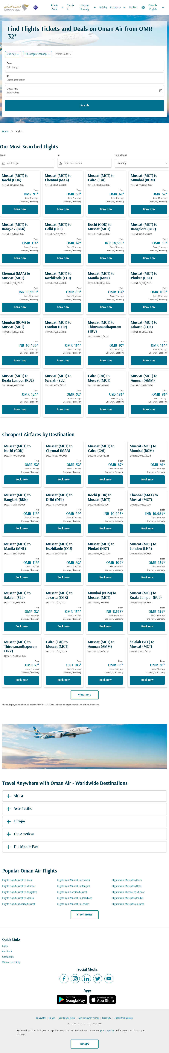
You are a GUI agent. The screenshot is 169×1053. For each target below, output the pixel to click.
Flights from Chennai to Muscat (128, 892)
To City (52, 1018)
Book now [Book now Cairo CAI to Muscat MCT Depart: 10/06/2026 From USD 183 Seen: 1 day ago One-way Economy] (106, 409)
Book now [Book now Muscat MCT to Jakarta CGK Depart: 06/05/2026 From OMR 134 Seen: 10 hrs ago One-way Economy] (149, 360)
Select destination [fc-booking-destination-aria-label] (16, 80)
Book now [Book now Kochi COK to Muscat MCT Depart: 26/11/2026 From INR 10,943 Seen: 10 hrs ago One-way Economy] (105, 528)
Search (84, 105)
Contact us (8, 957)
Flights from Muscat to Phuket (127, 898)
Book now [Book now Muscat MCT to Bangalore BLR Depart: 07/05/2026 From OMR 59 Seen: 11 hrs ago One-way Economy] (149, 258)
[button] (37, 54)
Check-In (70, 7)
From (9, 63)
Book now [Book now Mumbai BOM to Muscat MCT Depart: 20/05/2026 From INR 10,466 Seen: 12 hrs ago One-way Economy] (20, 360)
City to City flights (67, 1018)
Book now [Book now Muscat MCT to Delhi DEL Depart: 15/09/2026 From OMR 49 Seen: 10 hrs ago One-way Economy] (63, 528)
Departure (12, 88)
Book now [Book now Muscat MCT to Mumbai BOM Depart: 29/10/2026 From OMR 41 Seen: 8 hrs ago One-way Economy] (147, 479)
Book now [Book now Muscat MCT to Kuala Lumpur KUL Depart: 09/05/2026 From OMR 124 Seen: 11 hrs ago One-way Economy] (20, 409)
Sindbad (133, 7)
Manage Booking (89, 7)
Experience (118, 7)
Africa (14, 796)
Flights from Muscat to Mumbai (18, 886)
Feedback (7, 951)
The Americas (19, 834)
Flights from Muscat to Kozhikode (74, 898)
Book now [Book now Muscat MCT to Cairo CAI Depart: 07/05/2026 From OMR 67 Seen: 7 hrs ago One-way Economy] (106, 209)
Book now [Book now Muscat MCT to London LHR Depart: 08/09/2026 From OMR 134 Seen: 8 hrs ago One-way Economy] (147, 577)
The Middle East (22, 846)
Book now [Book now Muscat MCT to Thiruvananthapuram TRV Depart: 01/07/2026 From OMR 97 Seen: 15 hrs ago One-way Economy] (106, 360)
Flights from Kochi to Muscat (72, 892)
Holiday (103, 7)
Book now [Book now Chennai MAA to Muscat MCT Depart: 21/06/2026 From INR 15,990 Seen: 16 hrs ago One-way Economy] (20, 307)
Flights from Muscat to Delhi (126, 886)
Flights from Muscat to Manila (18, 898)
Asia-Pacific (18, 808)
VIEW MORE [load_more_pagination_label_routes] (84, 914)
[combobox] (30, 163)
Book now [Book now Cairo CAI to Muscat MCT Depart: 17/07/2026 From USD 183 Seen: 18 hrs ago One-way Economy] (63, 680)
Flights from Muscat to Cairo (127, 880)
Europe (15, 821)
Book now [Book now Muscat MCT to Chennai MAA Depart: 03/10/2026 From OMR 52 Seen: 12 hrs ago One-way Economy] (63, 479)
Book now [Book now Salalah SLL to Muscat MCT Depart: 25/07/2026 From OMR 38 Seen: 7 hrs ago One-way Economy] (147, 680)
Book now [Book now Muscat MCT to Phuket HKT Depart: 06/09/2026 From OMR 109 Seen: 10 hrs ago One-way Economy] (105, 577)
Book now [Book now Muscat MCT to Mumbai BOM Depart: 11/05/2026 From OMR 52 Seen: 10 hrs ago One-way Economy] (149, 209)
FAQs (5, 946)
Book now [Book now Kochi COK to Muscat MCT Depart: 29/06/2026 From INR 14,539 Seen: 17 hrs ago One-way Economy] (106, 258)
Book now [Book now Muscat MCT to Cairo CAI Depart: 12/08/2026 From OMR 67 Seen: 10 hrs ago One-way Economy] (105, 479)
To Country (41, 1018)
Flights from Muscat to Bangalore (19, 892)
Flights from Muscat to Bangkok (73, 886)
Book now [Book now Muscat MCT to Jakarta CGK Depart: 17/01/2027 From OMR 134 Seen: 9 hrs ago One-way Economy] (63, 626)
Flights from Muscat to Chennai (73, 880)
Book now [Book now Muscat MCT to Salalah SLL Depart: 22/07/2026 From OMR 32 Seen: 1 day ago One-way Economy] (22, 626)
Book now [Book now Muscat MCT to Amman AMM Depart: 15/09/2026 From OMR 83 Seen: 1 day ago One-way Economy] (105, 680)
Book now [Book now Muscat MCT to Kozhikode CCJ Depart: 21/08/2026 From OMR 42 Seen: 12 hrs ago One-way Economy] (63, 577)
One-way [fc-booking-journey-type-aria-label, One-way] (11, 54)
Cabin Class (121, 155)
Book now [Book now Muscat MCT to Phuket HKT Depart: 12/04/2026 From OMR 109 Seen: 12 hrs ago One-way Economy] (149, 307)
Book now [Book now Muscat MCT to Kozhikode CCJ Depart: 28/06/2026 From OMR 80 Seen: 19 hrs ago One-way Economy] (63, 307)
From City (106, 1018)
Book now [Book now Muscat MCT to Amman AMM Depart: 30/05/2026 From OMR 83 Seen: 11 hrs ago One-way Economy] (149, 409)
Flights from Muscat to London (73, 904)
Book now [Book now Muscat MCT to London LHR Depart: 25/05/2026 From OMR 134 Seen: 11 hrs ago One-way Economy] (63, 360)
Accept (84, 1043)
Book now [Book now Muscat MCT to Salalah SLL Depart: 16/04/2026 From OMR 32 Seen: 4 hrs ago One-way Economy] (63, 409)
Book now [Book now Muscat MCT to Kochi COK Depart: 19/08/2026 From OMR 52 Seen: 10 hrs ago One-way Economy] (22, 479)
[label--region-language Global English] (153, 7)
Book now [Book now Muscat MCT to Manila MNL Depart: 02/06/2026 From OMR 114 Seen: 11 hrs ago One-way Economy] (106, 307)
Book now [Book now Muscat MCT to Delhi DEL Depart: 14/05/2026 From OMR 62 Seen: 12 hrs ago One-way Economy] (63, 258)
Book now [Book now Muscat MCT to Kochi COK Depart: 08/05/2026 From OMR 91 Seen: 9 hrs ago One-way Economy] (20, 209)
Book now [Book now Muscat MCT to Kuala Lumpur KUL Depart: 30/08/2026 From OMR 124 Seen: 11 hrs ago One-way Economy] (147, 626)
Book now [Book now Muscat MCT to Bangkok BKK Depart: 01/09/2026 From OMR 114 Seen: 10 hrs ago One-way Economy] (22, 528)
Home (5, 131)
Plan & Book (58, 7)
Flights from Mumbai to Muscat (18, 904)
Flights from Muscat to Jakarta (128, 904)
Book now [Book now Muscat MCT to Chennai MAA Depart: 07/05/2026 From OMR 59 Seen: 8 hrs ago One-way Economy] (63, 209)
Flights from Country (124, 1018)
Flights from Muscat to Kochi (17, 880)
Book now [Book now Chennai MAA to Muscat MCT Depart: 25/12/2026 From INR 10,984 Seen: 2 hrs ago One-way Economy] (147, 528)
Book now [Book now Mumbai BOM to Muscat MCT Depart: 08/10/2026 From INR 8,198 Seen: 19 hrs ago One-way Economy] (105, 626)
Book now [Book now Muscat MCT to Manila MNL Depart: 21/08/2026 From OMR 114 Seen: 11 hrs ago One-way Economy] (22, 577)
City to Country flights (89, 1018)
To (8, 76)
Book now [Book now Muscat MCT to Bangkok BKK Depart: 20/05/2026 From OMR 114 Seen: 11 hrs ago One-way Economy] (20, 258)
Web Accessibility (11, 962)
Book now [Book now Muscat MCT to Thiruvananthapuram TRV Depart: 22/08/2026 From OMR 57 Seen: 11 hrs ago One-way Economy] (22, 680)
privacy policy (107, 1030)
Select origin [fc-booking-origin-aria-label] (13, 67)
